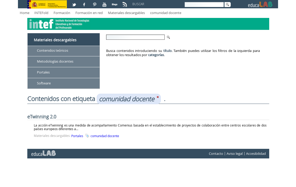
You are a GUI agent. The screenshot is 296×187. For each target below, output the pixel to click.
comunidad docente (165, 12)
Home (24, 12)
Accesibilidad (256, 153)
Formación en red (89, 12)
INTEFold (41, 12)
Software (44, 83)
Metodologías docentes (55, 61)
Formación (62, 12)
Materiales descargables (126, 12)
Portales (43, 72)
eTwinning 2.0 (41, 116)
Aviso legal (235, 153)
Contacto (216, 153)
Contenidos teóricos (52, 50)
